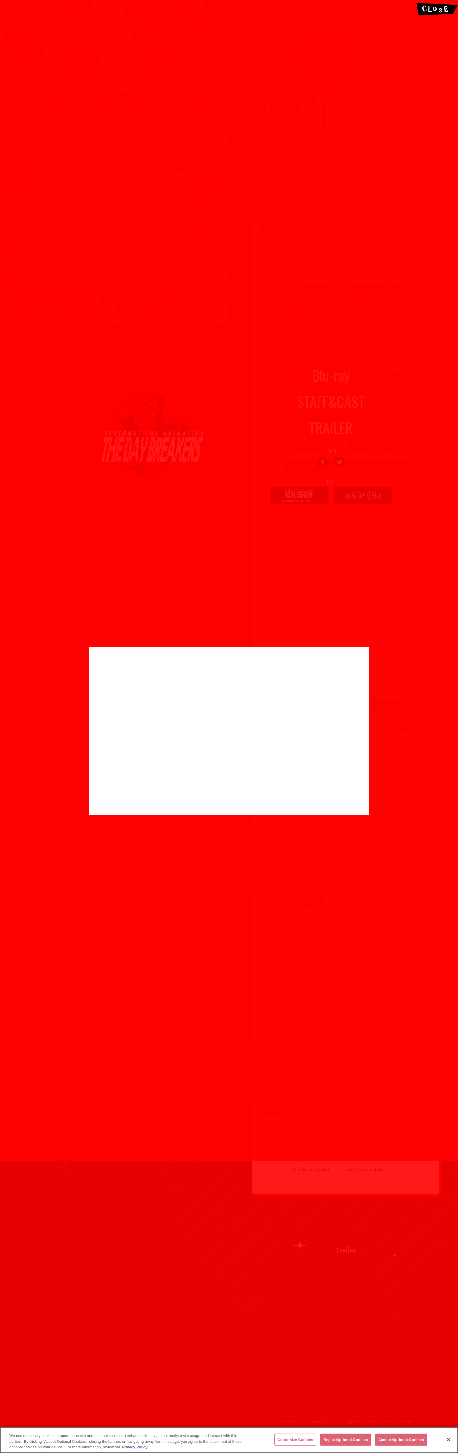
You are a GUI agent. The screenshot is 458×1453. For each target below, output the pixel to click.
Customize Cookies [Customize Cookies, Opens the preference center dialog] (295, 1439)
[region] (229, 1440)
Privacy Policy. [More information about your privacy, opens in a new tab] (135, 1447)
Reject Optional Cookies (345, 1439)
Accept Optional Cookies (401, 1439)
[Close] (448, 1439)
